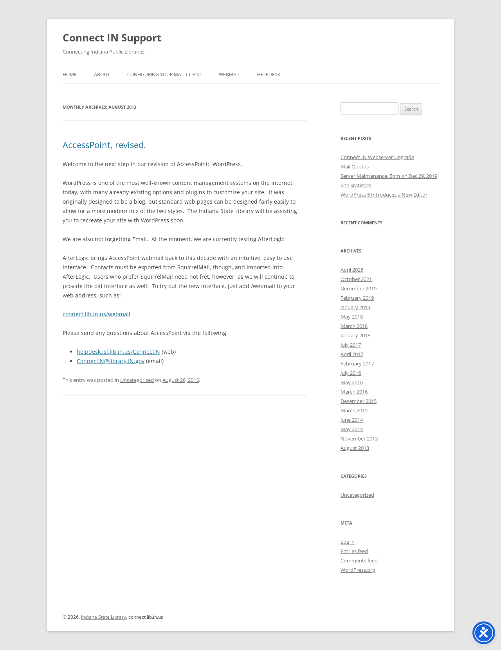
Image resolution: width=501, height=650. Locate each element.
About (102, 74)
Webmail (229, 74)
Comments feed (359, 560)
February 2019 (357, 297)
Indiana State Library (103, 617)
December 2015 (359, 401)
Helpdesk (268, 74)
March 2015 (354, 410)
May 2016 (352, 382)
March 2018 (354, 325)
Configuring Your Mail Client (164, 74)
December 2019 (359, 288)
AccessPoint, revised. (104, 144)
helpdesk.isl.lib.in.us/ (118, 351)
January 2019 (355, 307)
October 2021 (356, 279)
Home (70, 74)
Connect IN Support (112, 37)
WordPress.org (358, 569)
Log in (348, 541)
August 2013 (355, 447)
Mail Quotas (355, 166)
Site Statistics (356, 185)
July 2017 (351, 344)
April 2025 (352, 269)
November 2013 (359, 438)
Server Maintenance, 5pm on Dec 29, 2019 (389, 175)
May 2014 (352, 429)
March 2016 (354, 391)
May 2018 (352, 316)
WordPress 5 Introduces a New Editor (384, 194)
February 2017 (357, 363)
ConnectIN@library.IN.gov (110, 361)
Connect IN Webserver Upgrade (377, 157)
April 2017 (352, 354)
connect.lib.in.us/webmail (96, 314)
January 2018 (355, 335)
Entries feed (354, 551)
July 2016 (351, 372)
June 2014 (352, 419)
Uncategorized (137, 379)
